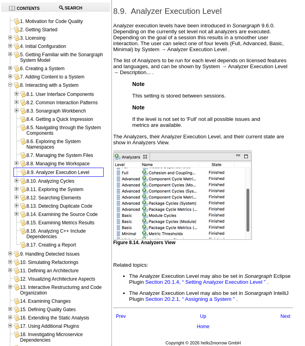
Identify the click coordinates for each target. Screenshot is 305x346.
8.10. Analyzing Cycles (50, 181)
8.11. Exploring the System (54, 189)
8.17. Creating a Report (51, 245)
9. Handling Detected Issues (49, 254)
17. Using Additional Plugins (49, 326)
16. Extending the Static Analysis (54, 318)
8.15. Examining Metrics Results (60, 223)
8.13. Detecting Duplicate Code (59, 206)
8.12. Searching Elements (53, 198)
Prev (121, 316)
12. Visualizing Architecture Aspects (57, 279)
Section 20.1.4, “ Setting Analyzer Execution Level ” (205, 282)
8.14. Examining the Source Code (61, 214)
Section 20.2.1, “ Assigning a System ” (190, 299)
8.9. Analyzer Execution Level (58, 172)
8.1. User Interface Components (60, 94)
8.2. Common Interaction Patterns (61, 102)
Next (285, 316)
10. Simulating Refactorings (49, 262)
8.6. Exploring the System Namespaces (53, 144)
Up (203, 316)
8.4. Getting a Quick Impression (59, 119)
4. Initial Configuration (43, 46)
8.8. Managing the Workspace (57, 163)
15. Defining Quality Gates (47, 309)
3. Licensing (32, 38)
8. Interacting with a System (49, 85)
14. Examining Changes (45, 301)
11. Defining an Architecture (49, 270)
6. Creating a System (42, 68)
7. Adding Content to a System (52, 77)
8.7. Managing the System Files (59, 155)
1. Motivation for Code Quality (51, 21)
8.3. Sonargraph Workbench (56, 111)
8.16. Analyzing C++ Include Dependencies (55, 233)
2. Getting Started (38, 29)
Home (203, 326)
